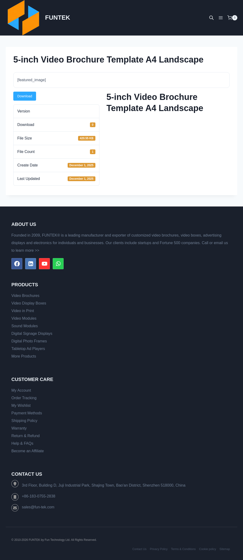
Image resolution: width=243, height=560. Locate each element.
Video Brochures (25, 296)
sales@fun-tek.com (38, 507)
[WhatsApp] (58, 263)
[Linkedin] (30, 263)
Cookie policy (207, 549)
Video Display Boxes (28, 303)
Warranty (19, 428)
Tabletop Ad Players (28, 349)
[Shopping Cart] (232, 17)
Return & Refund (25, 436)
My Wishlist (21, 405)
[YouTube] (44, 263)
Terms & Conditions (183, 549)
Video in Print (22, 311)
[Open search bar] (211, 18)
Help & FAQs (22, 443)
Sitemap (225, 549)
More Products (23, 356)
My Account (21, 390)
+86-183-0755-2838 (38, 496)
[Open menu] (220, 17)
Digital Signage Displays (31, 334)
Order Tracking (24, 398)
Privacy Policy (159, 549)
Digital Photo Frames (29, 341)
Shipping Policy (24, 421)
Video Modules (24, 318)
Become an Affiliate (27, 451)
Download (24, 96)
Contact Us (139, 549)
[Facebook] (16, 263)
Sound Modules (24, 326)
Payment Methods (26, 413)
